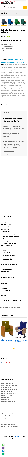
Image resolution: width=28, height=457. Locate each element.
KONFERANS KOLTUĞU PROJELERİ (10, 294)
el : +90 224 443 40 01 (7, 398)
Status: (3, 66)
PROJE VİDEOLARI (5, 320)
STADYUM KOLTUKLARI (7, 413)
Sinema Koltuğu (11, 92)
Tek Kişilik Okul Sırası (8, 282)
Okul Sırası (4, 280)
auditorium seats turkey (16, 100)
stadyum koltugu (9, 118)
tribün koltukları (17, 122)
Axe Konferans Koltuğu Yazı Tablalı (21, 371)
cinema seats (15, 105)
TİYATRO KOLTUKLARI (6, 421)
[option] (4, 52)
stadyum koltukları (6, 120)
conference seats (9, 107)
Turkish (16, 1)
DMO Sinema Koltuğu (11, 109)
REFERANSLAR (5, 323)
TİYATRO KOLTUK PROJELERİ (8, 423)
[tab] (6, 135)
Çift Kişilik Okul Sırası (9, 285)
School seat (7, 113)
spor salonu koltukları (18, 115)
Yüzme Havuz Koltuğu (11, 125)
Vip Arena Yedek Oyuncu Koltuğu (11, 268)
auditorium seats (10, 91)
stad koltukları (10, 117)
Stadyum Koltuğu (5, 261)
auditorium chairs (12, 89)
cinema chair (8, 105)
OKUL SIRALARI (5, 429)
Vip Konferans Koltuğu (11, 123)
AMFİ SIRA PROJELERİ (6, 301)
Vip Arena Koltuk (5, 452)
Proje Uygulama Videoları (7, 252)
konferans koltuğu (15, 112)
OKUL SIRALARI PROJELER (8, 299)
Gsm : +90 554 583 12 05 (7, 400)
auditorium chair (13, 94)
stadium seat (17, 117)
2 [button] (14, 378)
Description (5, 135)
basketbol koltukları (6, 102)
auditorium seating (10, 97)
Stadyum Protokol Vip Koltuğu (11, 266)
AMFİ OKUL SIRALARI (6, 425)
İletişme (11, 177)
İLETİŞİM (3, 325)
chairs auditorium (11, 104)
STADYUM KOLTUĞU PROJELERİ (9, 297)
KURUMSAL (4, 313)
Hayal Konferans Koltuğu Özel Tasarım (6, 369)
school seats (14, 113)
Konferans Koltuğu (6, 254)
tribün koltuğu (8, 122)
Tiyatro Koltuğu (20, 92)
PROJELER (4, 318)
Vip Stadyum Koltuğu (8, 271)
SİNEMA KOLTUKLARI (6, 434)
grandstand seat (10, 110)
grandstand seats (19, 110)
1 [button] (13, 378)
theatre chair (15, 120)
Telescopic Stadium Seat (9, 273)
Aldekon (6, 94)
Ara (25, 7)
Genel (16, 91)
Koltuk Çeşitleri (5, 112)
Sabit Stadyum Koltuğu (9, 264)
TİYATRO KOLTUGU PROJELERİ (9, 304)
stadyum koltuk (18, 118)
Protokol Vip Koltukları (7, 450)
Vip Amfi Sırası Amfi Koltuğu (8, 278)
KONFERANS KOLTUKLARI (7, 417)
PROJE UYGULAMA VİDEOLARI (8, 436)
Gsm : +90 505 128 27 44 (7, 402)
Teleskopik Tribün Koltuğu (8, 275)
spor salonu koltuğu (6, 115)
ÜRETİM (3, 315)
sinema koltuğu (23, 113)
